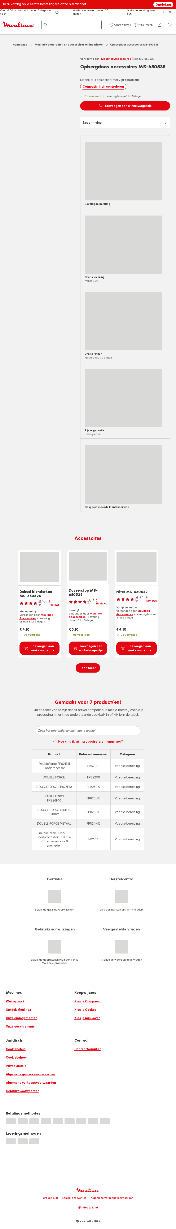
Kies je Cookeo (85, 1009)
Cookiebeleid (16, 1049)
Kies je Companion (88, 1001)
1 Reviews (101, 602)
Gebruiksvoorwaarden (22, 1091)
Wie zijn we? (15, 1001)
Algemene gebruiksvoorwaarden (30, 1074)
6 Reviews (151, 599)
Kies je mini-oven (87, 1018)
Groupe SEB (50, 1197)
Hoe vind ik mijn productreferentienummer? (88, 741)
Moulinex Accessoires (116, 58)
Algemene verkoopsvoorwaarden (31, 1082)
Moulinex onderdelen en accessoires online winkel (69, 44)
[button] (120, 25)
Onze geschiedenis (20, 1026)
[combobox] (88, 730)
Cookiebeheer (16, 1057)
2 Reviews (54, 603)
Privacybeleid (16, 1066)
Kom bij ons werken (74, 1197)
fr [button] (164, 12)
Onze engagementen (21, 1018)
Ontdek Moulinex (18, 1009)
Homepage (20, 44)
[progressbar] (123, 171)
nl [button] (170, 12)
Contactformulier (87, 1049)
